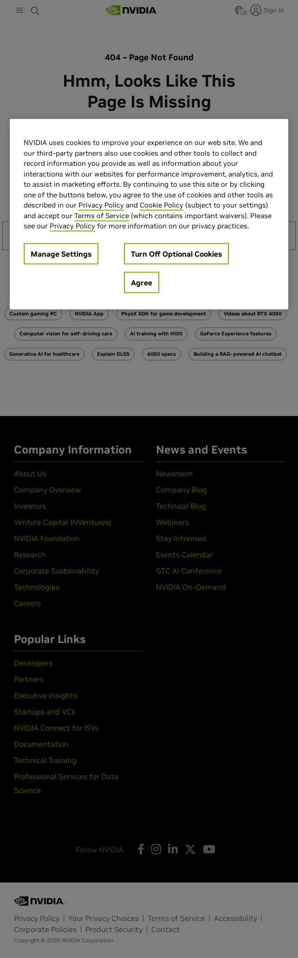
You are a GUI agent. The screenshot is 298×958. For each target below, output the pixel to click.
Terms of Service (101, 215)
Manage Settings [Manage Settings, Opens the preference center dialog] (61, 253)
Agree (141, 282)
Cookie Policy (161, 205)
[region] (149, 214)
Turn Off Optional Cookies (176, 253)
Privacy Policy (101, 205)
